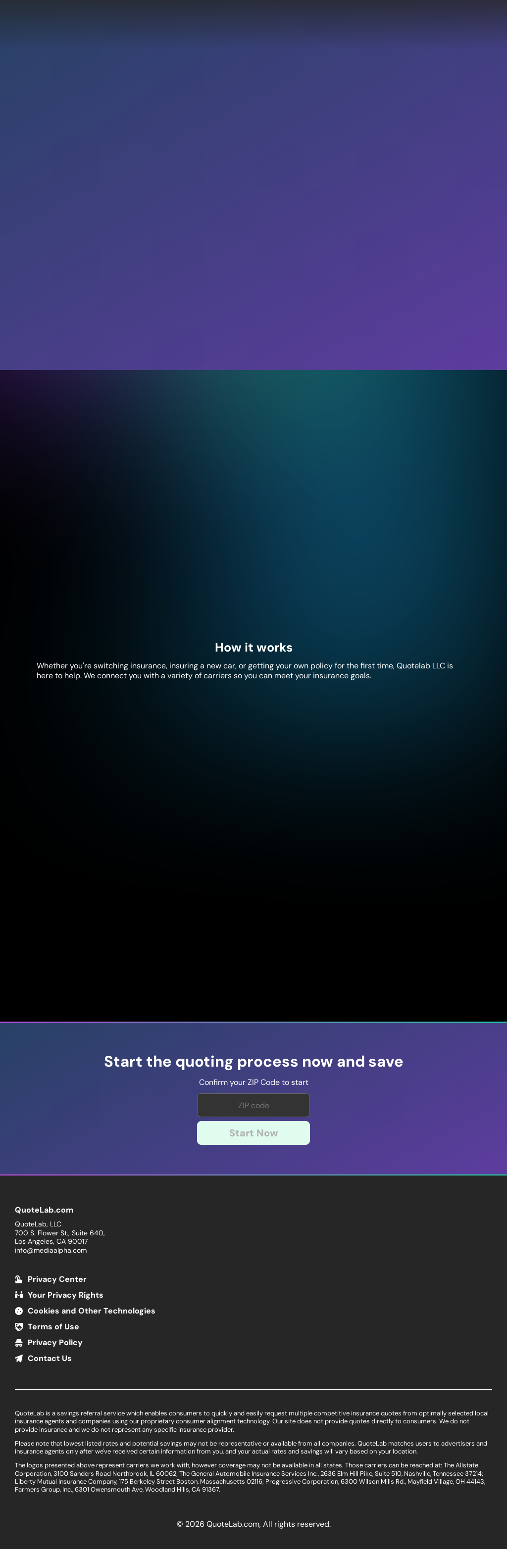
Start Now (253, 1133)
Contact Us (50, 1358)
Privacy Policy (55, 1342)
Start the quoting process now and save (254, 1062)
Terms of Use (53, 1326)
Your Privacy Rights (65, 1295)
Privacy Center (57, 1279)
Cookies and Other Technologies (91, 1311)
